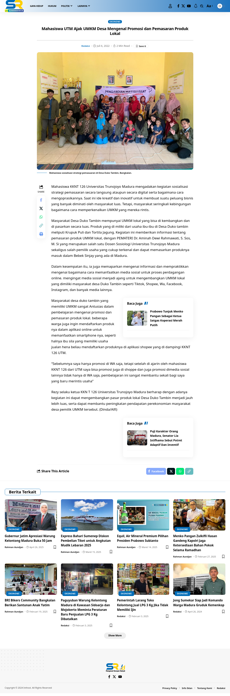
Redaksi (85, 46)
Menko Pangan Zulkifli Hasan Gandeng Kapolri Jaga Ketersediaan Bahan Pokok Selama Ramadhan (196, 545)
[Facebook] (178, 6)
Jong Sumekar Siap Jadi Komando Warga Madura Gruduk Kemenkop (193, 607)
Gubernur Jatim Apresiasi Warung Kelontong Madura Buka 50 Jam (26, 542)
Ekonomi (115, 21)
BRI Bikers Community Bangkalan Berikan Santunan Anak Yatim (28, 607)
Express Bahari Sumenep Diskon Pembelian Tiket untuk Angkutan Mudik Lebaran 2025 (86, 542)
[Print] (42, 240)
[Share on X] (42, 211)
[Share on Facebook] (42, 201)
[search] (202, 6)
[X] (183, 6)
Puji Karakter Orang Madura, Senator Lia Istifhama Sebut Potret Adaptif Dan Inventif (167, 438)
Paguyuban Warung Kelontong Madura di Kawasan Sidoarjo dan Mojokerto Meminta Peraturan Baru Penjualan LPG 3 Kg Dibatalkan (87, 611)
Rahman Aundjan (14, 553)
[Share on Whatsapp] (42, 221)
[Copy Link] (42, 230)
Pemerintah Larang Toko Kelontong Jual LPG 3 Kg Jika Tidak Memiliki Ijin (139, 607)
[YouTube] (189, 6)
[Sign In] (170, 6)
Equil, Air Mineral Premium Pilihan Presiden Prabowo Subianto (138, 542)
